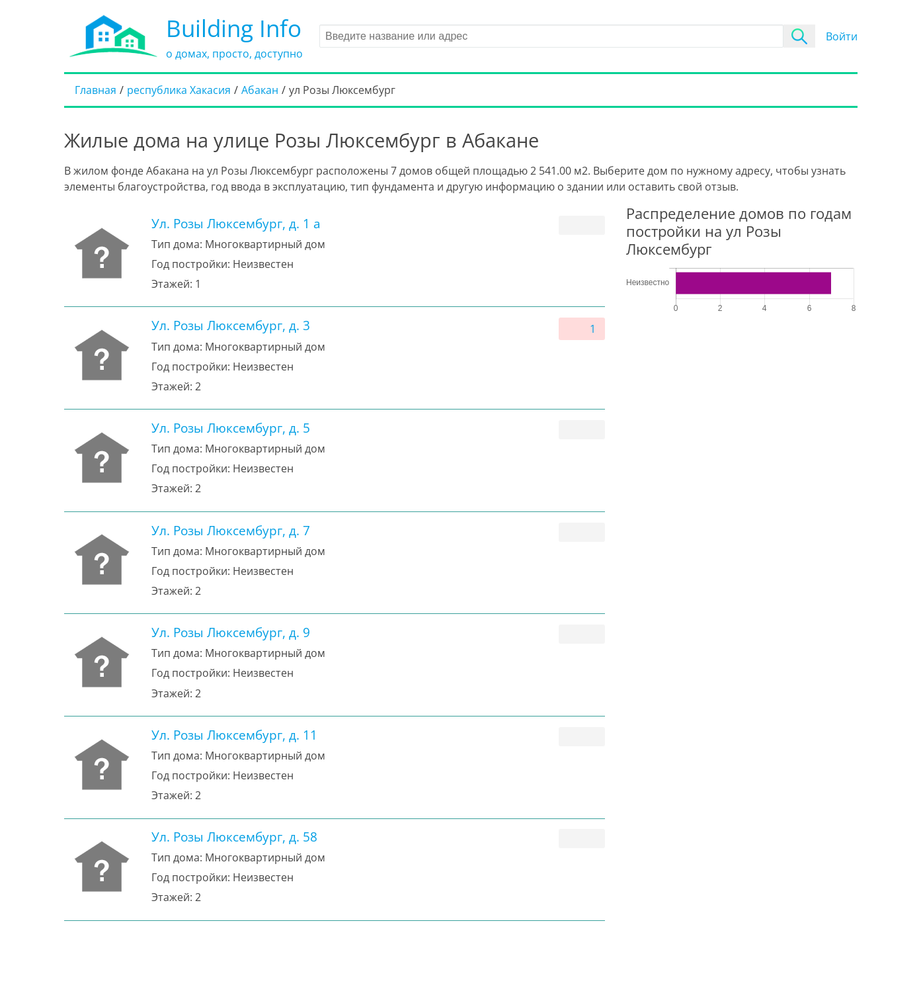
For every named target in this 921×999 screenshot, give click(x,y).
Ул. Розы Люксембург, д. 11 (234, 735)
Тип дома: (176, 244)
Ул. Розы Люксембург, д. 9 (230, 632)
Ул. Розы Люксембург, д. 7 (230, 530)
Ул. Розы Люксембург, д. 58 (234, 837)
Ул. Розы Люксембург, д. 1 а (236, 223)
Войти (842, 36)
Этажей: (171, 284)
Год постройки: (190, 264)
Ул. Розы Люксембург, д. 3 (230, 325)
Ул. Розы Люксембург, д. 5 (230, 428)
